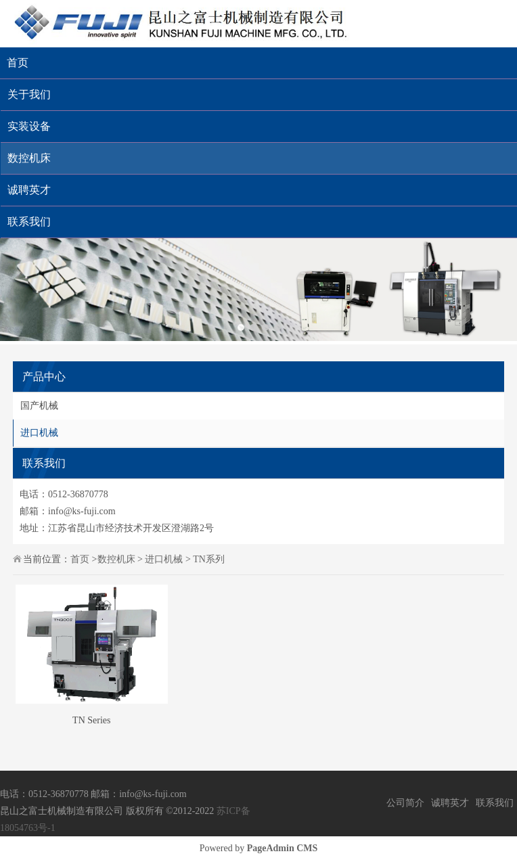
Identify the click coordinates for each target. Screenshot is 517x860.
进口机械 (39, 433)
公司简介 (405, 803)
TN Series (91, 720)
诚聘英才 (450, 803)
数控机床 (116, 559)
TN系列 (209, 559)
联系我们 (495, 803)
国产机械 (39, 406)
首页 (17, 62)
